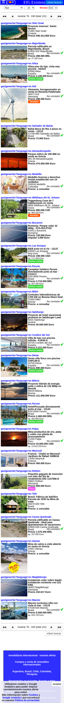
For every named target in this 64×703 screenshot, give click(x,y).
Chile (36, 671)
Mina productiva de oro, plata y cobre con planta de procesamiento (44, 434)
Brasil (28, 671)
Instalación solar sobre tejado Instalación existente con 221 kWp (45, 582)
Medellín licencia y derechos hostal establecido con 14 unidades (44, 179)
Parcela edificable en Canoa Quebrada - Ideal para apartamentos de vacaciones (44, 522)
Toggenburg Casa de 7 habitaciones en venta (41, 201)
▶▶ (60, 16)
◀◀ (4, 16)
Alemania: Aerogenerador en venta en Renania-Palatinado (44, 90)
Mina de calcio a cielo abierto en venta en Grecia (44, 545)
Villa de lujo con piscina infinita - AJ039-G (41, 339)
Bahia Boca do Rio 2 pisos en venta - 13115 (44, 130)
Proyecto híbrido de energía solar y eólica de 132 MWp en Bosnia (44, 386)
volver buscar (54, 2)
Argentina (18, 671)
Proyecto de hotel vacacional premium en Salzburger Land (44, 316)
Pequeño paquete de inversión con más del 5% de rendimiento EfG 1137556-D (45, 476)
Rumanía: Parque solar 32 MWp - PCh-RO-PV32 (42, 227)
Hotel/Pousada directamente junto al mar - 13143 (44, 407)
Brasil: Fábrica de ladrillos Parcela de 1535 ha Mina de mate (43, 499)
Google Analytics (12, 697)
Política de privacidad (27, 700)
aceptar (57, 684)
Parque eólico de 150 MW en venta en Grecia (44, 155)
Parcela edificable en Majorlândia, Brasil (40, 47)
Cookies (33, 694)
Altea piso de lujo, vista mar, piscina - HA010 (44, 67)
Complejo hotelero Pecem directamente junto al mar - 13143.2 (43, 271)
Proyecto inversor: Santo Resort (42, 27)
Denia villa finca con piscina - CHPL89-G (44, 359)
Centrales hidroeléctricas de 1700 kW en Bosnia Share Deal (45, 295)
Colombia (45, 671)
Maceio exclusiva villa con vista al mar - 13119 (43, 604)
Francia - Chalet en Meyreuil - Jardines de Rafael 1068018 (44, 455)
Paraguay (32, 674)
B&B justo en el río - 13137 (43, 248)
